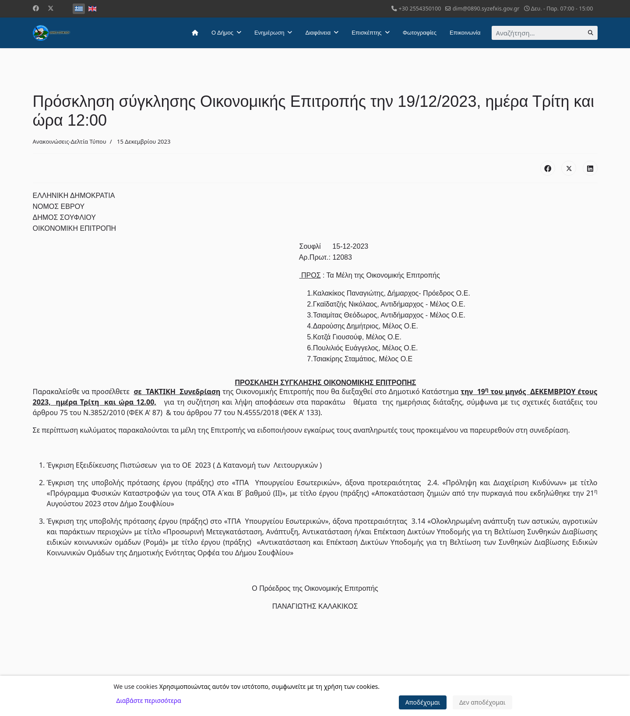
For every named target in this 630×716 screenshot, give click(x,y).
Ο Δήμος (222, 32)
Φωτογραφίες (419, 32)
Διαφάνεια (318, 32)
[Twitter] (51, 8)
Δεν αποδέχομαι (482, 702)
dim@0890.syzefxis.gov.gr (486, 8)
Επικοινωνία (465, 32)
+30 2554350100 (420, 8)
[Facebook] (36, 8)
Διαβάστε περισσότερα (148, 700)
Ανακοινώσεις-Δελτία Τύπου (69, 141)
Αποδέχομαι (422, 702)
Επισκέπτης (366, 32)
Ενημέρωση (269, 32)
